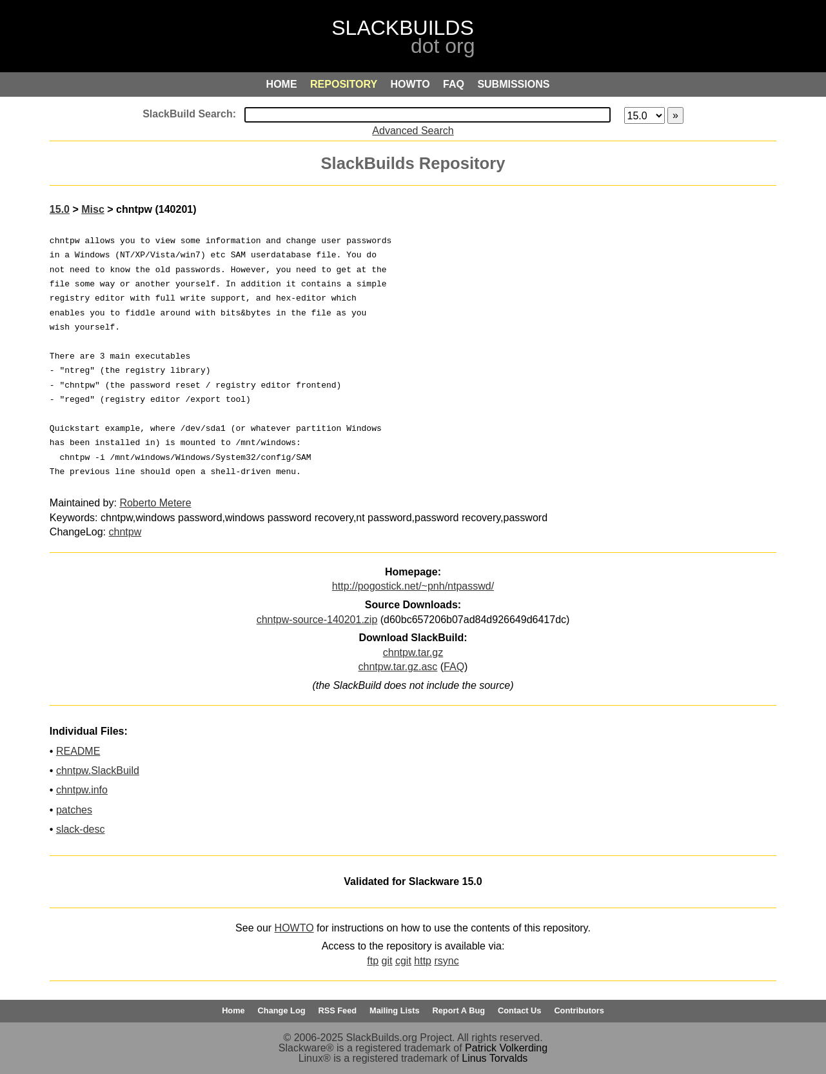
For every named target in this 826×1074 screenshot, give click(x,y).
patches (74, 809)
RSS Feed (337, 1010)
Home (233, 1010)
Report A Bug (459, 1010)
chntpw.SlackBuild (97, 770)
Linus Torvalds (494, 1058)
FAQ (454, 666)
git (387, 960)
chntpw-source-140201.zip (317, 619)
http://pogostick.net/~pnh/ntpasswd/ (413, 586)
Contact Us (520, 1010)
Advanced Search (412, 130)
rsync (446, 960)
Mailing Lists (394, 1010)
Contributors (579, 1010)
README (78, 751)
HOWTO (294, 927)
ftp (373, 960)
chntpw (125, 531)
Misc (92, 209)
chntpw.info (82, 789)
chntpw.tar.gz (413, 652)
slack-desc (80, 829)
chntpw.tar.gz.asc (398, 666)
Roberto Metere (155, 502)
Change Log (282, 1010)
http (422, 960)
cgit (403, 960)
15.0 (60, 209)
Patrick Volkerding (506, 1047)
